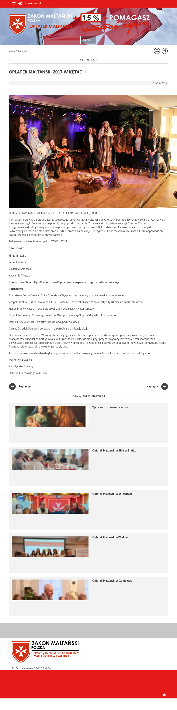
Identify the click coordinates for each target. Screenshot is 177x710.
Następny (157, 386)
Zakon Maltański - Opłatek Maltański (79, 24)
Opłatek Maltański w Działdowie (112, 580)
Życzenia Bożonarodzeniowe (110, 407)
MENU (88, 39)
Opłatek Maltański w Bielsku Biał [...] (114, 450)
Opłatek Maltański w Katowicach (112, 493)
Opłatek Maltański (31, 4)
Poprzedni (20, 386)
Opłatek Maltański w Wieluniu (110, 537)
